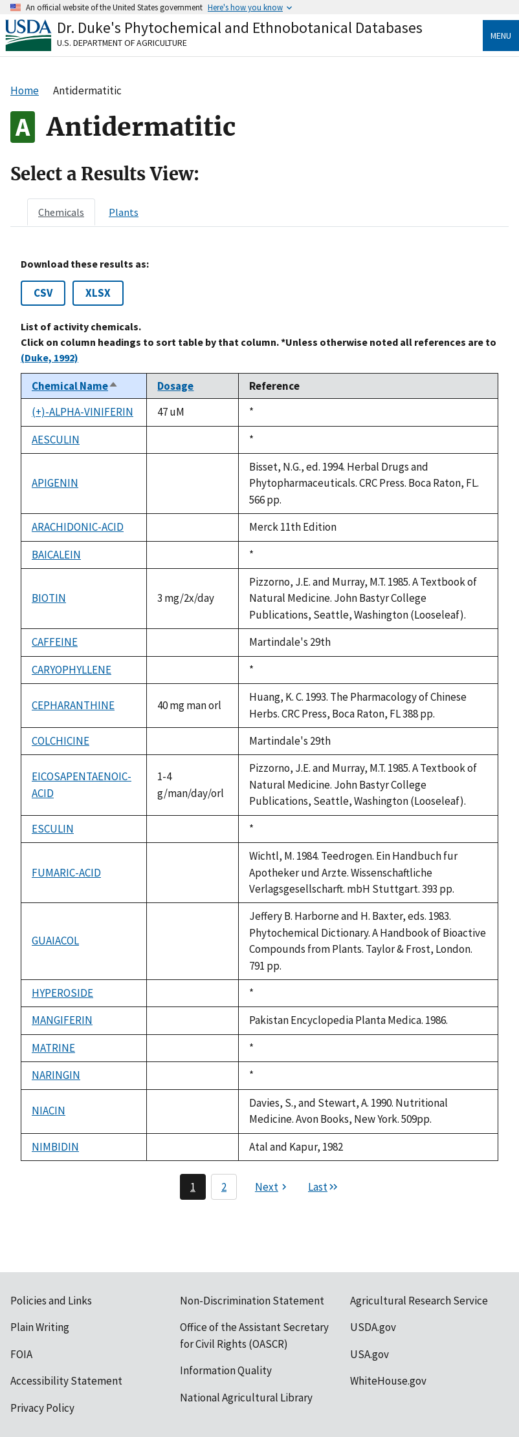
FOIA (21, 1354)
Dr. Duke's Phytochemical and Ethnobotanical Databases (240, 27)
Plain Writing (39, 1327)
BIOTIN (49, 598)
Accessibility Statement (66, 1381)
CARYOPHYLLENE (71, 670)
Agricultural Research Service (419, 1300)
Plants (123, 212)
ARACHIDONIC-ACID (78, 527)
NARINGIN (56, 1075)
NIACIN (48, 1110)
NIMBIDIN (55, 1147)
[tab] (61, 212)
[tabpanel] (259, 729)
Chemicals (61, 212)
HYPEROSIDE (62, 993)
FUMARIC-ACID (66, 873)
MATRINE (53, 1048)
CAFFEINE (55, 642)
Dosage (175, 386)
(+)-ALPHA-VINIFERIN (82, 412)
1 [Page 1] (192, 1187)
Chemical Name (75, 386)
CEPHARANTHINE (73, 705)
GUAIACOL (55, 940)
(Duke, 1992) (49, 357)
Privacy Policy (42, 1408)
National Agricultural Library (246, 1397)
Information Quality (226, 1370)
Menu (501, 35)
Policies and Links (51, 1300)
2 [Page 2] (223, 1187)
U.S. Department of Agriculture (122, 42)
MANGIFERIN (62, 1020)
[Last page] (323, 1187)
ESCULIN (53, 829)
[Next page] (272, 1187)
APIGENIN (55, 483)
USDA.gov (373, 1327)
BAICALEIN (56, 555)
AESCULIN (56, 439)
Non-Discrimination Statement (252, 1300)
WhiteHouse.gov (388, 1381)
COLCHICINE (60, 741)
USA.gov (369, 1354)
